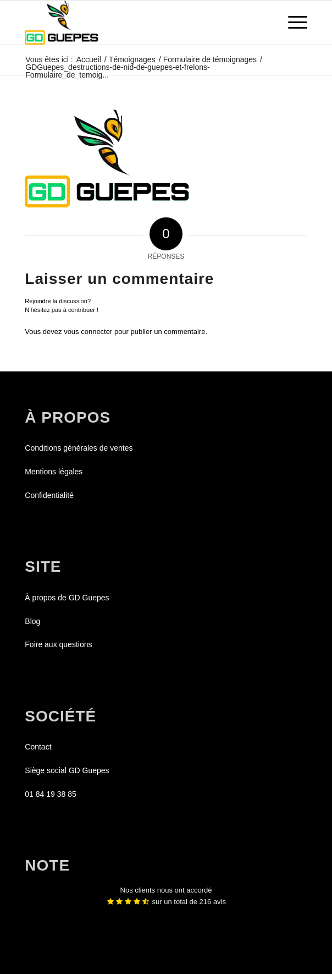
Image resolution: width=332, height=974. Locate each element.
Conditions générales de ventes (78, 448)
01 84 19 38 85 (50, 794)
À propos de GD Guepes (67, 597)
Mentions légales (53, 471)
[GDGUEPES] (138, 23)
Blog (32, 621)
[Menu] (292, 23)
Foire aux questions (58, 644)
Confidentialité (49, 495)
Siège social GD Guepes (67, 770)
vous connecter (88, 331)
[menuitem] (292, 23)
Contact (38, 746)
